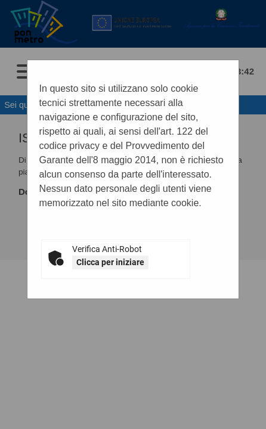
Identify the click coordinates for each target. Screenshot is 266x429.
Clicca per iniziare (110, 262)
